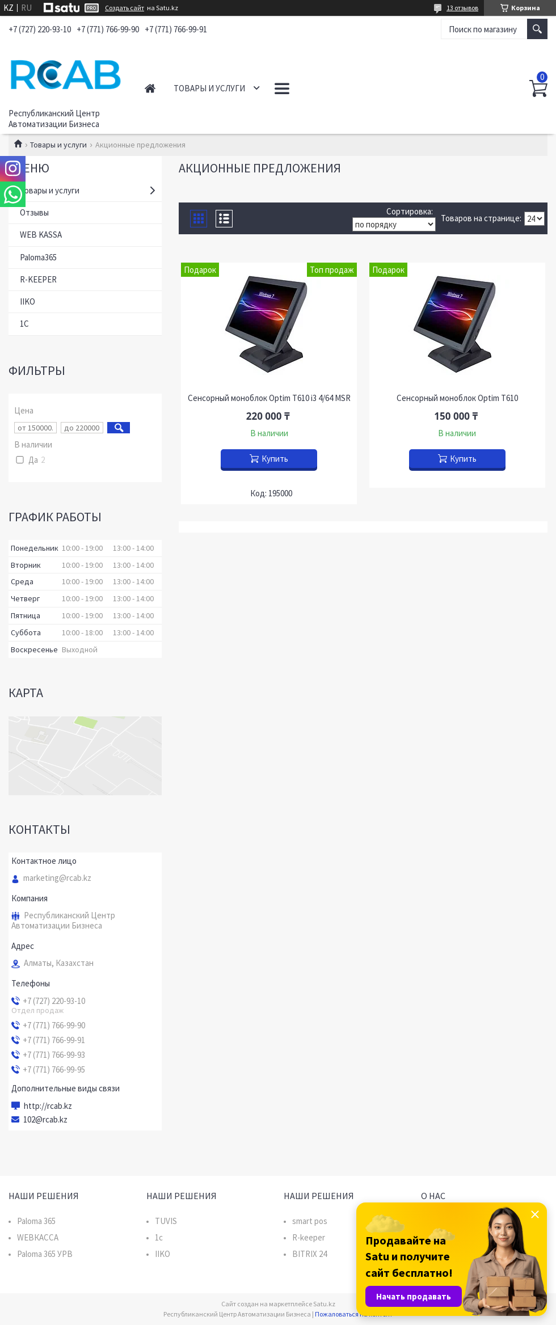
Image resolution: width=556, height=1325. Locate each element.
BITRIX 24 (309, 1253)
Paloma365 (38, 257)
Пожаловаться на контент (354, 1314)
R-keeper (308, 1237)
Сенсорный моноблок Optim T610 (457, 398)
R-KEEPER (38, 279)
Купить (275, 458)
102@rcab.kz (45, 1120)
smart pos (309, 1221)
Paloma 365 (36, 1221)
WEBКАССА (37, 1237)
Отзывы (34, 212)
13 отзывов (462, 7)
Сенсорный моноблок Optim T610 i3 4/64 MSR (269, 398)
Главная (150, 88)
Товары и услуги (209, 88)
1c (159, 1237)
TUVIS (166, 1221)
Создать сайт (124, 8)
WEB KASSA (41, 234)
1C (24, 323)
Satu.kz (324, 1303)
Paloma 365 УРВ (45, 1253)
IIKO (27, 301)
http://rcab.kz (48, 1106)
